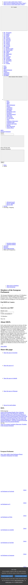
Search (2, 133)
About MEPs (4, 346)
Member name (4, 310)
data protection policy (19, 583)
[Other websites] (15, 88)
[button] (15, 183)
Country (2, 313)
